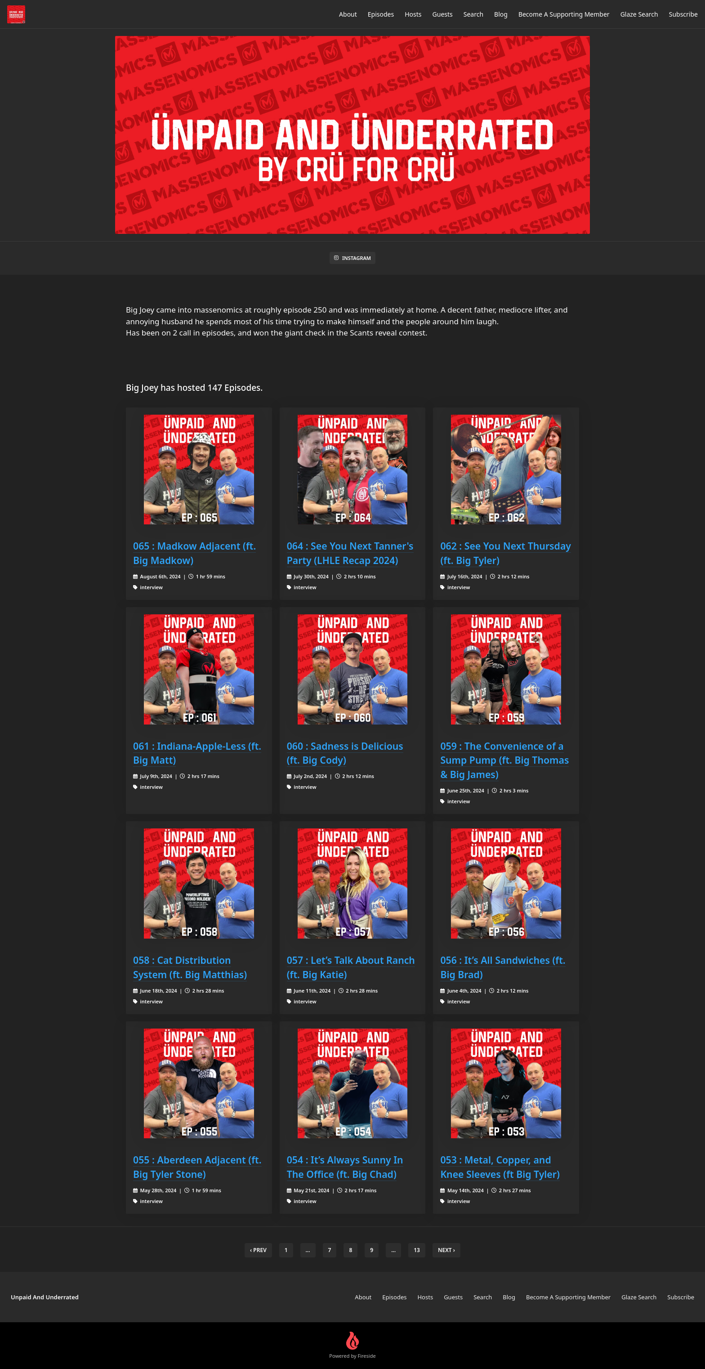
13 (417, 1250)
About (348, 14)
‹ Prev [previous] (258, 1250)
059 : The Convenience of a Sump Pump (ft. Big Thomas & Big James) (504, 760)
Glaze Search (639, 14)
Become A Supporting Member (564, 14)
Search (473, 14)
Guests (443, 14)
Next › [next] (446, 1250)
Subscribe (683, 14)
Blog (501, 14)
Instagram (352, 258)
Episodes (381, 14)
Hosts (413, 14)
